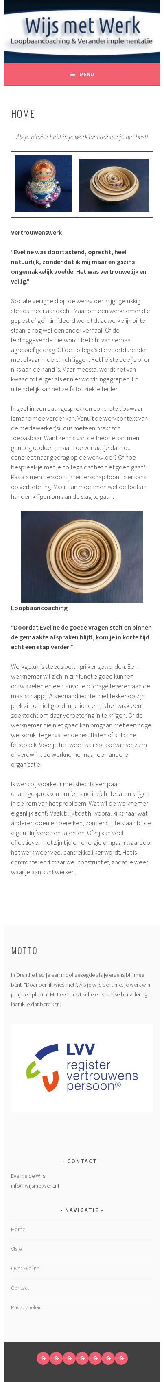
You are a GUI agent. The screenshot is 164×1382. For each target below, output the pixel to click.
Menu (87, 74)
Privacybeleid (26, 1307)
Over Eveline (25, 1268)
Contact (20, 1288)
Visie (16, 1248)
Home (18, 1229)
